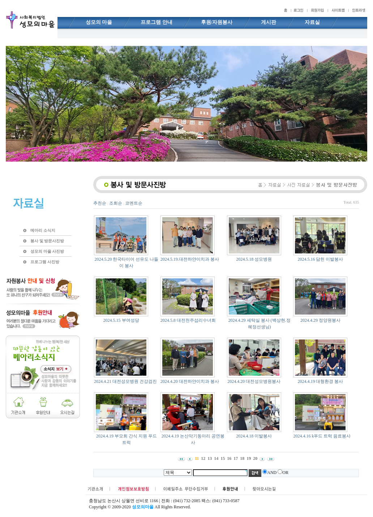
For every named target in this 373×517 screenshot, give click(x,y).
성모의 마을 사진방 (47, 251)
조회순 (115, 203)
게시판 (268, 22)
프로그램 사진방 (44, 262)
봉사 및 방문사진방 (47, 241)
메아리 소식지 (42, 230)
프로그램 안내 (156, 22)
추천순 (99, 203)
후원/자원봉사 (217, 22)
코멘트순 (133, 203)
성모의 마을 (99, 22)
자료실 (312, 22)
